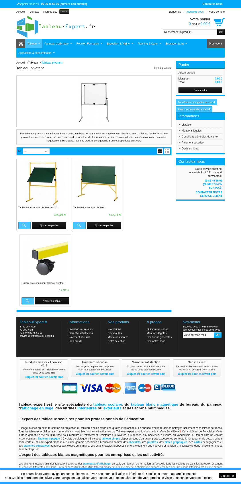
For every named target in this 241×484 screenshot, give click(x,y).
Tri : (20, 151)
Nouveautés (115, 257)
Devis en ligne (190, 148)
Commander (200, 90)
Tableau (34, 43)
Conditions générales (159, 261)
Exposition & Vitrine (120, 43)
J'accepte (227, 476)
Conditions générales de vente (200, 136)
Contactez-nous (213, 4)
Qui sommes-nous (157, 253)
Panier (183, 65)
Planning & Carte (149, 43)
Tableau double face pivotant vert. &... (38, 207)
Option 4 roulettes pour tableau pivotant (145, 207)
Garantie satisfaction (81, 257)
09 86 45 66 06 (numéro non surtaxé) (212, 184)
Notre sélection (116, 265)
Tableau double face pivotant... (87, 207)
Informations (188, 116)
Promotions (216, 43)
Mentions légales (192, 130)
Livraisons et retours (81, 253)
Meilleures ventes (118, 261)
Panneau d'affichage (58, 43)
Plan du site (76, 265)
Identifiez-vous (195, 11)
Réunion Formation (89, 43)
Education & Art (176, 43)
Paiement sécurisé (193, 142)
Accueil (20, 62)
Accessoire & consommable (37, 53)
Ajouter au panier (47, 225)
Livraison (187, 124)
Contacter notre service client (209, 194)
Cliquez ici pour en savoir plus (44, 301)
